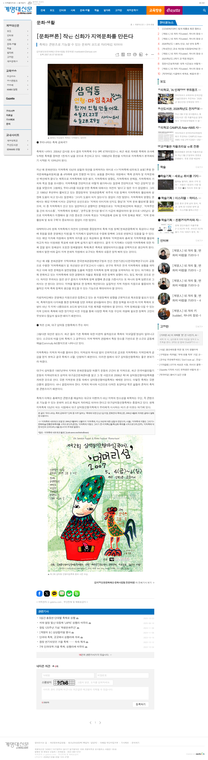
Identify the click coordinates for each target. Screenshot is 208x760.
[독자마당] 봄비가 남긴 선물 (172, 374)
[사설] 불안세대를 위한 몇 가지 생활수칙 (178, 349)
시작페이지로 (10, 3)
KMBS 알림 (12, 89)
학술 (96, 10)
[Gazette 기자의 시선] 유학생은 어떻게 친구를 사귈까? (181, 369)
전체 (43, 10)
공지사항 (10, 111)
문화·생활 (84, 10)
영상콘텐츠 (12, 81)
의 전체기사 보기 (122, 582)
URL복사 (117, 54)
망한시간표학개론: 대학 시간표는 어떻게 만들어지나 (182, 63)
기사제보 (10, 119)
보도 (52, 10)
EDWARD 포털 (13, 149)
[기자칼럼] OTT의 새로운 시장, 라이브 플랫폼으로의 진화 (181, 364)
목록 (123, 54)
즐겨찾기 (21, 3)
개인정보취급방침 (57, 742)
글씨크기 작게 (152, 54)
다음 (100, 723)
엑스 (47, 594)
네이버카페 (69, 594)
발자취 (106, 10)
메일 (129, 54)
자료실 (9, 115)
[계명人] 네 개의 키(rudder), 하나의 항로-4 (182, 68)
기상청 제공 (36, 4)
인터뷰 (62, 10)
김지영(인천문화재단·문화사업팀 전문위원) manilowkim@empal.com (66, 51)
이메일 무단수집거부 (109, 742)
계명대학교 (12, 141)
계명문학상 (132, 10)
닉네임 (46, 675)
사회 (73, 10)
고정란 (118, 10)
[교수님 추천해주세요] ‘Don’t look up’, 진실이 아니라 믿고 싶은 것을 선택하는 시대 (181, 359)
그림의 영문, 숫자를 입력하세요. (93, 682)
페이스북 (39, 594)
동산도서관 (12, 145)
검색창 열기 (204, 10)
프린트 (135, 54)
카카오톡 (54, 594)
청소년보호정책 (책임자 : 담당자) (82, 742)
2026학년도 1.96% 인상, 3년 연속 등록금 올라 (182, 43)
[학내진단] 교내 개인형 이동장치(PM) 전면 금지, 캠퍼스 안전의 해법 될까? (182, 48)
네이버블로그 (62, 594)
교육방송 (155, 10)
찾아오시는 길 (41, 742)
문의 (8, 124)
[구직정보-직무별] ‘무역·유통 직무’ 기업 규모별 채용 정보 (181, 354)
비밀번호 (102, 675)
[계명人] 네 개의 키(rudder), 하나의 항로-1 (182, 33)
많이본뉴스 (167, 22)
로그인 (202, 3)
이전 (91, 723)
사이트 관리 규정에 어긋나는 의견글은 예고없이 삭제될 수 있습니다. (78, 689)
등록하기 (140, 704)
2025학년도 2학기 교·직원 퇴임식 (178, 58)
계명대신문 (12, 25)
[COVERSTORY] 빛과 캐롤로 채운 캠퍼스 (181, 28)
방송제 (10, 85)
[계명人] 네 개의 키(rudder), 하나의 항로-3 (182, 53)
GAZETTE (173, 10)
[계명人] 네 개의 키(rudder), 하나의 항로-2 (182, 38)
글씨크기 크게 (146, 54)
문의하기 (135, 742)
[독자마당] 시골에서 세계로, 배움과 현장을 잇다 (182, 73)
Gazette (10, 98)
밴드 (77, 594)
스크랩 (140, 54)
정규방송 (11, 76)
